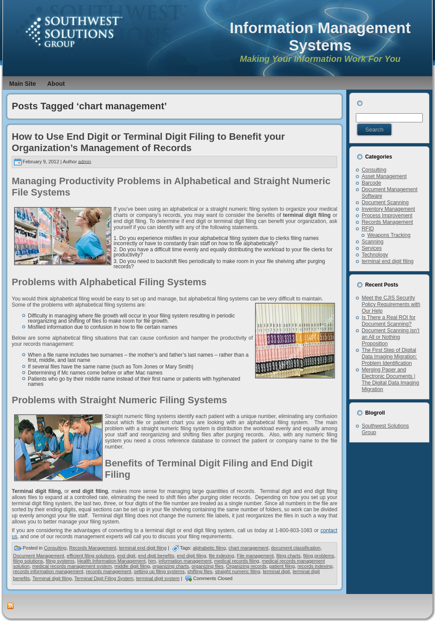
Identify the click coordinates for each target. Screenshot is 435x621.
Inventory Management (388, 209)
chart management (248, 547)
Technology (374, 255)
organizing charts (170, 566)
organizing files (207, 566)
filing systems (60, 561)
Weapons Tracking (388, 235)
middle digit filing (132, 566)
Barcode (371, 183)
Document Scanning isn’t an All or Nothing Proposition (390, 337)
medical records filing (236, 561)
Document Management (38, 555)
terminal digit (276, 571)
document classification (296, 547)
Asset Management (383, 176)
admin (84, 161)
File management (255, 555)
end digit (126, 555)
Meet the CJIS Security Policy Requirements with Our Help (390, 304)
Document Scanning (384, 202)
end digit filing (191, 555)
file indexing (221, 555)
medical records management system (72, 566)
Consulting (55, 547)
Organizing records (246, 566)
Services (371, 248)
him (152, 561)
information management (185, 561)
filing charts (288, 555)
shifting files (199, 571)
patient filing (282, 566)
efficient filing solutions (91, 555)
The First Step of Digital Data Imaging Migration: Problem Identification (389, 356)
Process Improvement (386, 216)
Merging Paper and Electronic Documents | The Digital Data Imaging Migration (390, 379)
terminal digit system (158, 578)
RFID (367, 229)
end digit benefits (156, 555)
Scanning (372, 242)
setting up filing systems (159, 571)
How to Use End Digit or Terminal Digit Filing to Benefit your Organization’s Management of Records (148, 142)
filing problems (318, 555)
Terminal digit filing (51, 578)
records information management (48, 571)
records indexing (315, 566)
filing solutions (28, 561)
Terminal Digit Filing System (104, 578)
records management (108, 571)
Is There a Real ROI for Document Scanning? (388, 320)
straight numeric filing (237, 571)
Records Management (92, 547)
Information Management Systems (320, 36)
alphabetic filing (209, 547)
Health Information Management (111, 561)
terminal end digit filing (142, 547)
